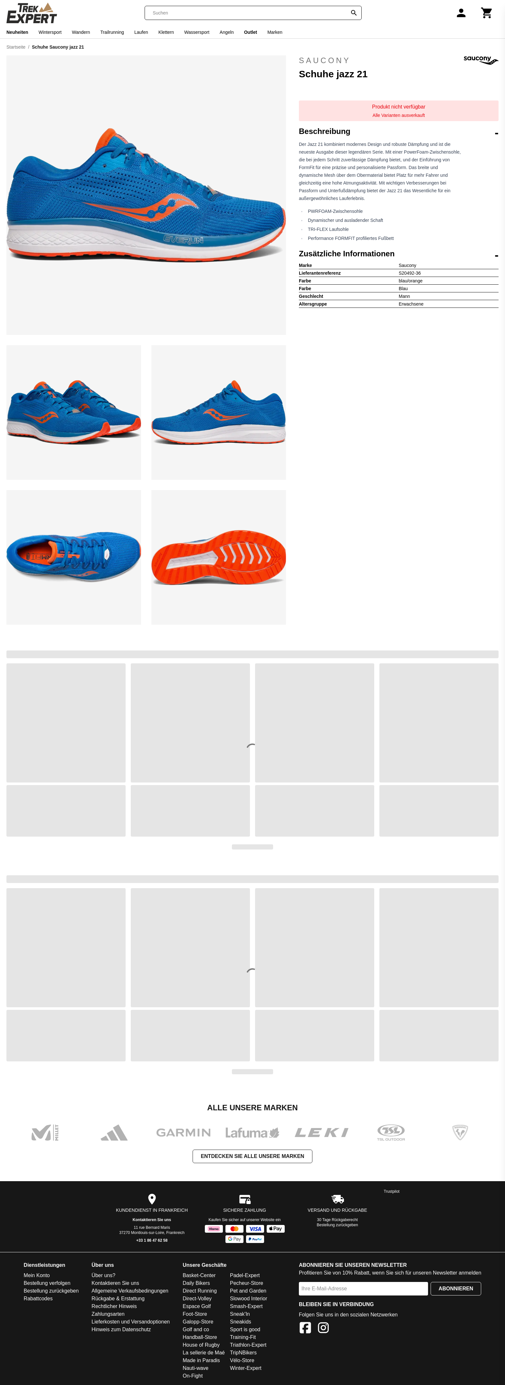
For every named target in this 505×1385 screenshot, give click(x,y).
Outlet (250, 32)
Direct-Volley (197, 1298)
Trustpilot (392, 1191)
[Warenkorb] (487, 12)
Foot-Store (195, 1314)
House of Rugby (201, 1345)
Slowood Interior (248, 1298)
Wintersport (50, 32)
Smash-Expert (246, 1306)
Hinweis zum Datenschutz (121, 1329)
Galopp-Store (198, 1321)
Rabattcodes (38, 1298)
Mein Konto (37, 1275)
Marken (274, 32)
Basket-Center (199, 1275)
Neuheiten (17, 32)
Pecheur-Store (246, 1283)
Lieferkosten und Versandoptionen (130, 1321)
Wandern (81, 32)
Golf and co (196, 1329)
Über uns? (103, 1275)
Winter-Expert (246, 1368)
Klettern (166, 32)
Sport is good (245, 1329)
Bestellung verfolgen (47, 1283)
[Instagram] (323, 1328)
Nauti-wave (195, 1368)
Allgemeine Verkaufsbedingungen (129, 1291)
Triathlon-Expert (248, 1345)
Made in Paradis (201, 1360)
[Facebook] (305, 1328)
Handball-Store (200, 1337)
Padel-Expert (245, 1275)
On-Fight (193, 1376)
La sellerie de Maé (204, 1352)
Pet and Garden (248, 1291)
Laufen (141, 32)
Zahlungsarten (107, 1314)
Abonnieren (456, 1288)
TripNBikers (243, 1352)
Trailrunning (112, 32)
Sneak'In (240, 1314)
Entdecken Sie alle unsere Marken (252, 1156)
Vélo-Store (242, 1360)
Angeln (227, 32)
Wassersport (196, 32)
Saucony (399, 60)
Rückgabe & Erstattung (118, 1298)
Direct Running (200, 1291)
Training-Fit (243, 1337)
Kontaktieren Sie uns (152, 1220)
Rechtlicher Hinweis (114, 1306)
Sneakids (240, 1321)
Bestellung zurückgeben (337, 1225)
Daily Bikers (196, 1283)
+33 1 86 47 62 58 (151, 1240)
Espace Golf (197, 1306)
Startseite (15, 47)
